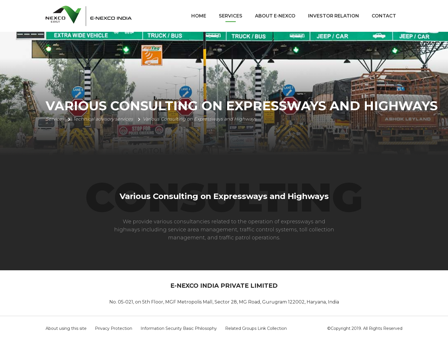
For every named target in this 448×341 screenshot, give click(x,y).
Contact (384, 16)
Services (230, 16)
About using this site (66, 328)
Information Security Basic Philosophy (179, 328)
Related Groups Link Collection (256, 328)
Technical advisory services (103, 119)
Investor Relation (333, 16)
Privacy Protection (113, 328)
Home (198, 16)
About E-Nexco (275, 16)
